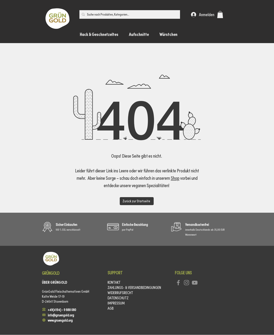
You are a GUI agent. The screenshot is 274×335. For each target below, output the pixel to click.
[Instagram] (186, 282)
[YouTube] (194, 282)
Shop (175, 178)
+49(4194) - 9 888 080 (62, 309)
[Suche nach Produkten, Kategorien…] (129, 14)
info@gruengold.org (61, 315)
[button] (220, 14)
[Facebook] (178, 282)
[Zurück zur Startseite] (137, 201)
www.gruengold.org (60, 320)
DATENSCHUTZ (118, 297)
